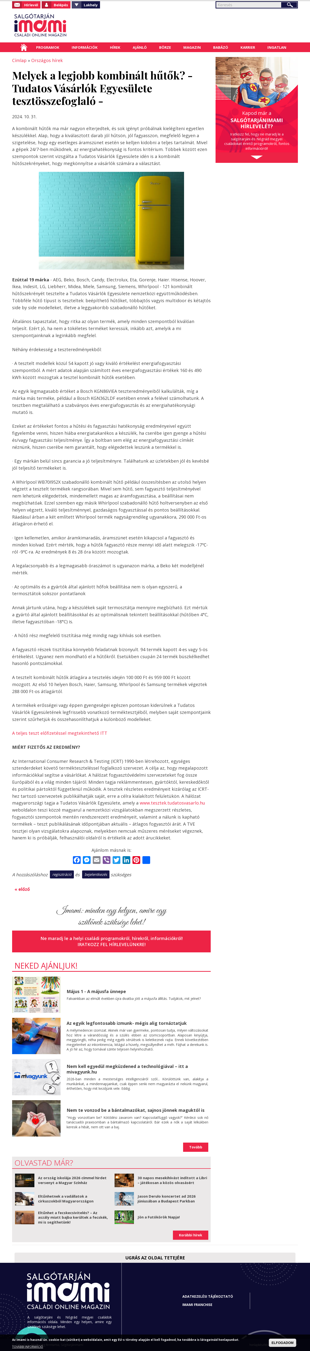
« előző (22, 889)
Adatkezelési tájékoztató (207, 1296)
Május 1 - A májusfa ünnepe (96, 991)
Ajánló (140, 47)
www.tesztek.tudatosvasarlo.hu (172, 803)
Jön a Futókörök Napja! (159, 1217)
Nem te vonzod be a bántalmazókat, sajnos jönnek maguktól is (135, 1110)
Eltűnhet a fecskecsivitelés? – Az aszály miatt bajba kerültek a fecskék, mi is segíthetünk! (73, 1217)
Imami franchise (197, 1304)
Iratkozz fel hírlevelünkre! (112, 944)
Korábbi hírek (190, 1235)
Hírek (115, 47)
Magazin (192, 47)
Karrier (247, 47)
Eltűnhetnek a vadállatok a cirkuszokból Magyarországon (65, 1198)
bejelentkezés (96, 874)
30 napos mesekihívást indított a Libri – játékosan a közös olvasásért (172, 1180)
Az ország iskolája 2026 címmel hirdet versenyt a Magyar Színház (72, 1180)
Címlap (23, 47)
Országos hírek (47, 60)
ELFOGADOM (282, 1343)
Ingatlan (276, 47)
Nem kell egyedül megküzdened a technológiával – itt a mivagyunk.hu (127, 1069)
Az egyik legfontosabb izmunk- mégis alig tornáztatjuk (127, 1023)
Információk (85, 47)
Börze (165, 47)
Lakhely (91, 4)
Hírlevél (31, 4)
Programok (47, 47)
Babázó (220, 47)
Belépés (61, 4)
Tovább (195, 1147)
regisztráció (61, 874)
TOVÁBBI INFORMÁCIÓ (27, 1347)
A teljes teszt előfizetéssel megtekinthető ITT (59, 733)
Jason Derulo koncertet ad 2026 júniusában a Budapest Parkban (167, 1198)
